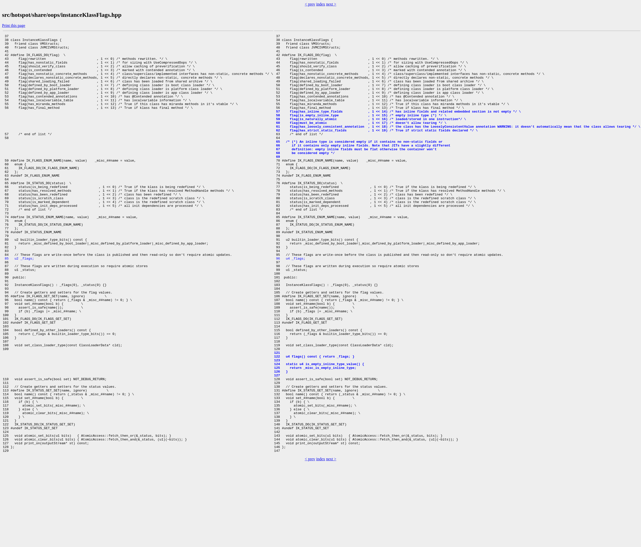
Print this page (13, 25)
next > (331, 4)
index (320, 4)
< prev (310, 4)
